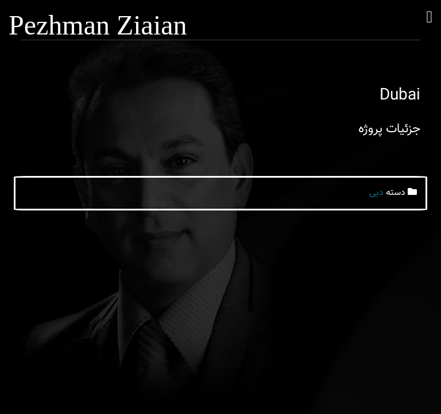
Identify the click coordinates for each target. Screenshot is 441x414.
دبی (376, 193)
